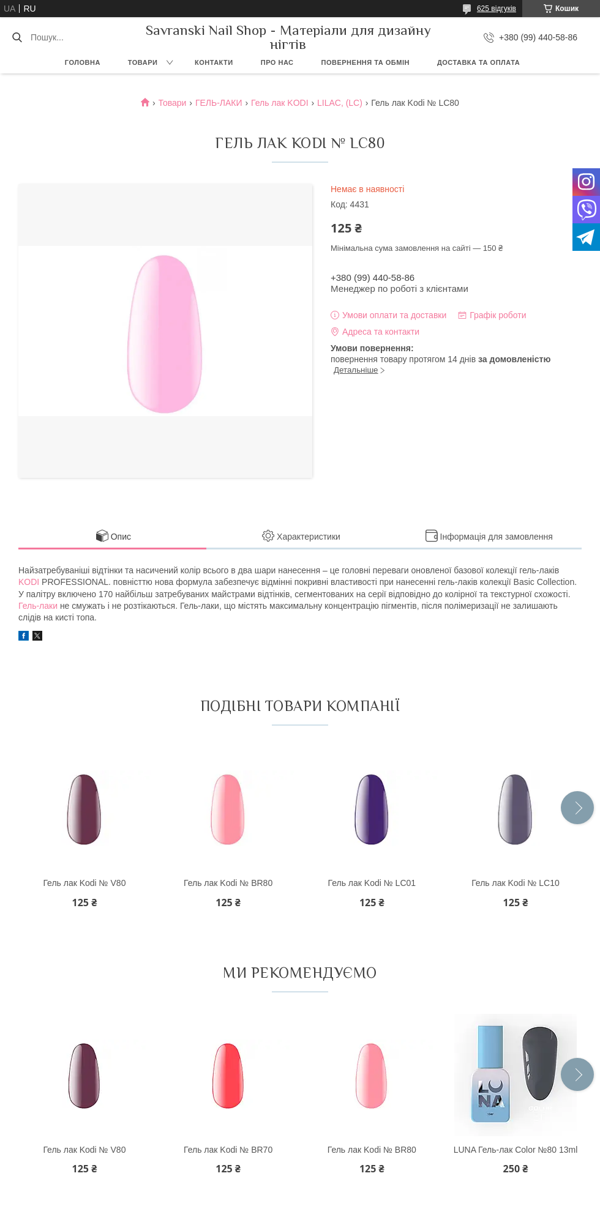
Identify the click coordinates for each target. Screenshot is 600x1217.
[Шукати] (17, 37)
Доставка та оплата (478, 62)
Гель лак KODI (280, 103)
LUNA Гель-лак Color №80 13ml (516, 1150)
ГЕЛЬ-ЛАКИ (218, 103)
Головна (82, 62)
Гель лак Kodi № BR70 (228, 1150)
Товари (143, 62)
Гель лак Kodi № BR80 (228, 883)
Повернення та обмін (365, 62)
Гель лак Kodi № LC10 (515, 883)
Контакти (214, 62)
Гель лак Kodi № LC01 (372, 883)
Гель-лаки (38, 606)
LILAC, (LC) (339, 103)
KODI (28, 582)
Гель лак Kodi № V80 (84, 883)
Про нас (277, 62)
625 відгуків (496, 8)
